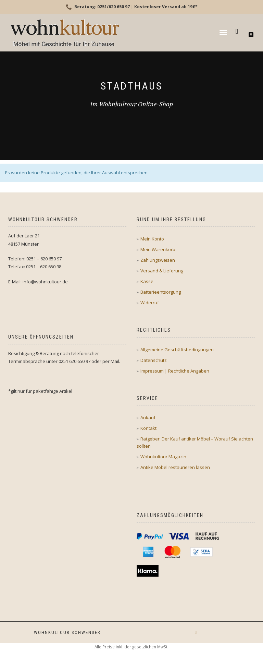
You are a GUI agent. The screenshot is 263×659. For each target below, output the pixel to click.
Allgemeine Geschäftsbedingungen (177, 349)
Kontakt (148, 428)
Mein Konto (152, 239)
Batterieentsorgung (160, 292)
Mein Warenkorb (157, 249)
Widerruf (149, 302)
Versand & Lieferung (161, 271)
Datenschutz (153, 360)
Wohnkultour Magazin (163, 457)
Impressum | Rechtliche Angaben (174, 371)
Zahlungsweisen (157, 260)
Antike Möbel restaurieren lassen (175, 467)
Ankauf (147, 417)
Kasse (146, 281)
